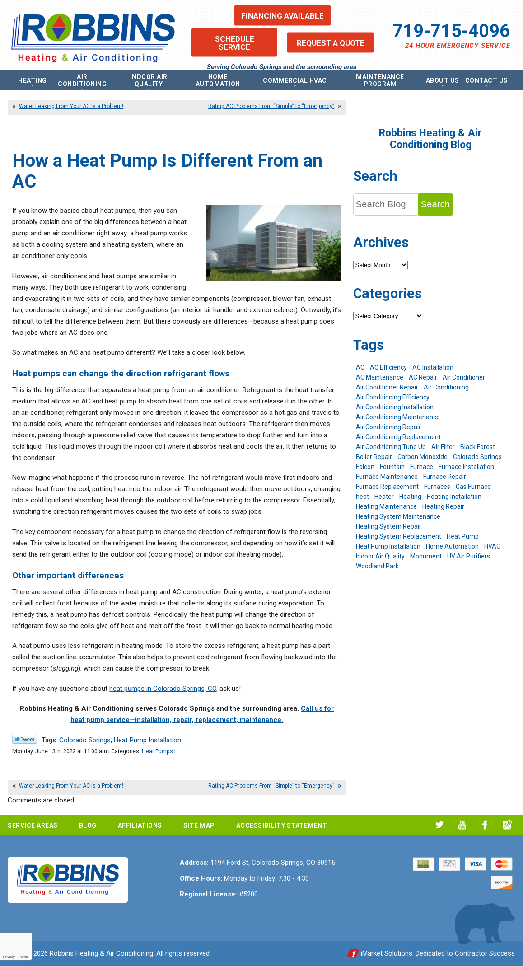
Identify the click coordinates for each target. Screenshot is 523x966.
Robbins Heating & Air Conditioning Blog (430, 139)
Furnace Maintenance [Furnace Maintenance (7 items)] (387, 476)
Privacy (8, 957)
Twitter (440, 825)
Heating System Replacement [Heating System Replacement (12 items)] (398, 536)
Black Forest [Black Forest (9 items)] (477, 446)
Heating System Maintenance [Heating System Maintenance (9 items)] (398, 516)
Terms (24, 957)
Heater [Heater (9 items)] (384, 496)
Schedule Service (234, 42)
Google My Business (507, 825)
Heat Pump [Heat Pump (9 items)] (463, 536)
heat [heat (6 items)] (362, 496)
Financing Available (282, 15)
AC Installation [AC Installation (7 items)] (432, 367)
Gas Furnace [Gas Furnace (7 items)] (473, 486)
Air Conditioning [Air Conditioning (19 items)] (446, 387)
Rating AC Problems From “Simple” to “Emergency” (271, 106)
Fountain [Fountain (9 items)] (392, 466)
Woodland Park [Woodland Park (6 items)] (377, 566)
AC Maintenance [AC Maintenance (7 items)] (379, 377)
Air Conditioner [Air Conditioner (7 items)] (464, 377)
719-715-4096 (451, 31)
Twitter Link (24, 739)
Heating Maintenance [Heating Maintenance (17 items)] (386, 506)
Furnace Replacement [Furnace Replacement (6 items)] (387, 486)
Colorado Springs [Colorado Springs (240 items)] (477, 456)
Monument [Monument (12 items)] (426, 556)
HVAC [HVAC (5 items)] (492, 546)
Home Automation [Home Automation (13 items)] (452, 546)
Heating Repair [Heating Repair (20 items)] (443, 506)
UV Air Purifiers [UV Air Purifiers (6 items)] (468, 556)
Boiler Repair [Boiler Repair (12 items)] (374, 456)
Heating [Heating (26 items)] (410, 496)
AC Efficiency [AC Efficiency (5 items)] (388, 367)
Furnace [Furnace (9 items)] (421, 466)
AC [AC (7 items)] (360, 367)
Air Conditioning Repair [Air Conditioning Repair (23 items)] (388, 427)
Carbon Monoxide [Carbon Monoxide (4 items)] (422, 456)
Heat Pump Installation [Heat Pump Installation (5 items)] (388, 546)
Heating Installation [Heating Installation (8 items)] (454, 496)
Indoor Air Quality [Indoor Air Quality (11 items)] (380, 556)
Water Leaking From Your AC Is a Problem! (71, 106)
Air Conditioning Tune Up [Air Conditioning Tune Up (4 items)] (391, 446)
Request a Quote (330, 42)
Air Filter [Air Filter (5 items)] (443, 446)
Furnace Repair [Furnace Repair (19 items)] (444, 476)
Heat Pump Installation (147, 740)
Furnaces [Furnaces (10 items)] (437, 486)
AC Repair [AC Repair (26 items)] (423, 377)
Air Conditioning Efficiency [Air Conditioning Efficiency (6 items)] (393, 397)
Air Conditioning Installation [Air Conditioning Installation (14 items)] (395, 407)
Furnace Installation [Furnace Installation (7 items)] (466, 466)
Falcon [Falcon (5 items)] (365, 466)
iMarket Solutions (386, 953)
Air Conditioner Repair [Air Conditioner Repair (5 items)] (387, 387)
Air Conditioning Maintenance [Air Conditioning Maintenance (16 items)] (398, 417)
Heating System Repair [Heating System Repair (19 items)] (388, 526)
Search (435, 204)
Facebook (485, 825)
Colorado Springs (85, 740)
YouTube (462, 825)
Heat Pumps (157, 751)
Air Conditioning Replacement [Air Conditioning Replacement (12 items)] (398, 437)
